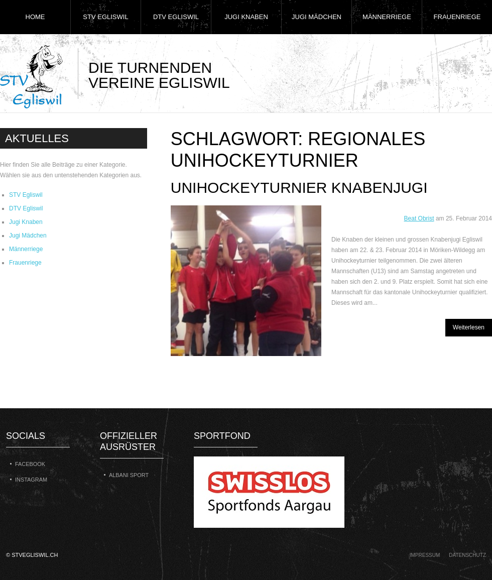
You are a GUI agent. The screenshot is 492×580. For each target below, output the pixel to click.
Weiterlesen (468, 327)
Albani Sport (129, 475)
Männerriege (386, 17)
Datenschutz (467, 555)
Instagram (31, 480)
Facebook (30, 464)
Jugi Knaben (246, 17)
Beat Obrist (419, 218)
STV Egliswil (105, 17)
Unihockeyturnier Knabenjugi (299, 187)
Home (35, 17)
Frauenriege (457, 17)
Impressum (425, 555)
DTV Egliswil (176, 17)
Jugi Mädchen (316, 17)
